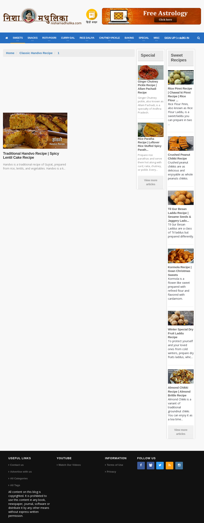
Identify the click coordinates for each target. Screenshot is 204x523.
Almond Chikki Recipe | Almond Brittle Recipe (179, 387)
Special (148, 55)
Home (10, 53)
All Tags (15, 481)
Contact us (17, 461)
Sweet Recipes (179, 57)
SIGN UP (169, 37)
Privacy (111, 467)
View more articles (150, 182)
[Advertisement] (69, 87)
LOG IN (184, 37)
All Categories (18, 474)
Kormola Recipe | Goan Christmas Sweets (179, 271)
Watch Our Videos (70, 461)
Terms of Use (115, 461)
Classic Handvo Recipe (36, 53)
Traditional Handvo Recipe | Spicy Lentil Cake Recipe (30, 156)
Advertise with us (21, 467)
